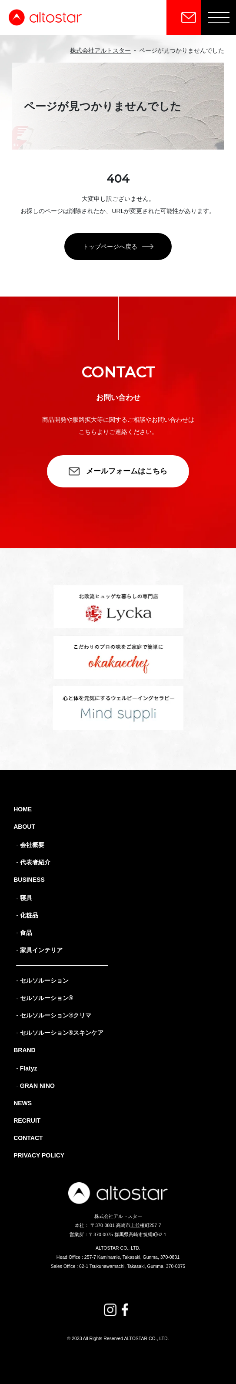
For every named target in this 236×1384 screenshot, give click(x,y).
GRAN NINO (37, 1085)
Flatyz (28, 1068)
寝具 (26, 897)
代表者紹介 (35, 862)
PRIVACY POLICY (38, 1155)
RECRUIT (26, 1120)
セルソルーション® (46, 997)
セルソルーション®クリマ (55, 1015)
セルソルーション (44, 980)
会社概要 (32, 844)
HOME (22, 809)
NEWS (22, 1103)
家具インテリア (41, 950)
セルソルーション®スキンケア (61, 1032)
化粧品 (29, 915)
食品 (26, 932)
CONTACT (28, 1137)
